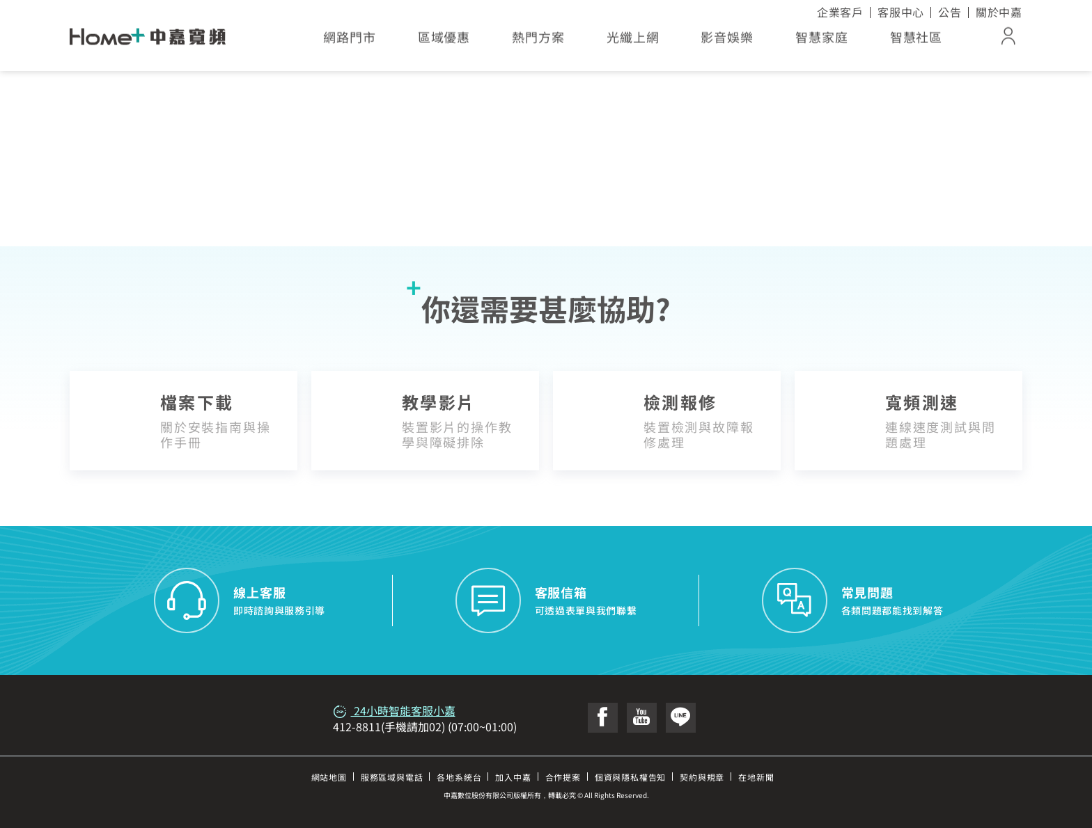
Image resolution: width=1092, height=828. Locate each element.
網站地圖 (329, 777)
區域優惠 (444, 42)
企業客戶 (840, 11)
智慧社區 (916, 42)
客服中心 (901, 11)
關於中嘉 (999, 11)
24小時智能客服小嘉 (394, 710)
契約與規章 (702, 777)
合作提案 (563, 777)
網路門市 (349, 42)
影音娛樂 (727, 42)
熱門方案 (538, 42)
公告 (950, 11)
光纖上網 (633, 42)
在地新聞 (756, 777)
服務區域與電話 (392, 777)
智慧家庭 (821, 42)
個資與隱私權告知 (630, 777)
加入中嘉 (513, 777)
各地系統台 (459, 777)
